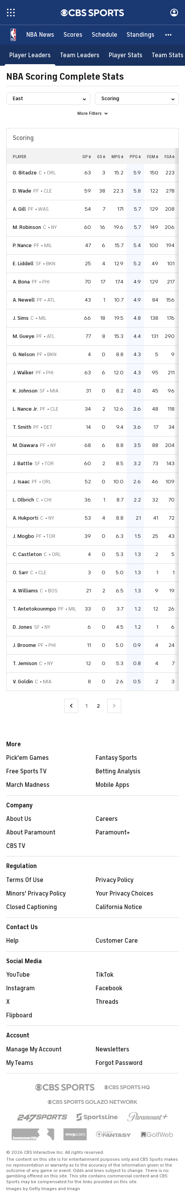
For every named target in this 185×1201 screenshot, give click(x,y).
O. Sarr (20, 572)
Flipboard (19, 1015)
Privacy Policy (115, 880)
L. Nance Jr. (25, 409)
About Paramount (30, 832)
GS (101, 156)
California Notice (119, 907)
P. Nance (22, 245)
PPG (135, 156)
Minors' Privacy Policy (36, 893)
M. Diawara (25, 445)
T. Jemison (25, 663)
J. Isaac (21, 481)
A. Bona (21, 281)
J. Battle (23, 463)
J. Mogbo (23, 536)
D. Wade (22, 191)
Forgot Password (119, 1063)
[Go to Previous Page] (71, 706)
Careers (107, 819)
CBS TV (16, 846)
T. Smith (22, 427)
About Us (18, 819)
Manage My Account (34, 1049)
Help (12, 941)
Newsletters (112, 1049)
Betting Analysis (118, 771)
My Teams (19, 1063)
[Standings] (140, 34)
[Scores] (73, 34)
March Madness (28, 785)
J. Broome (24, 645)
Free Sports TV (26, 771)
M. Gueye (23, 336)
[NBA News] (40, 34)
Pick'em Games (27, 758)
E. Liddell (23, 263)
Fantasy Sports (116, 758)
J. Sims (21, 318)
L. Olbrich (23, 499)
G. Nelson (24, 354)
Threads (107, 1002)
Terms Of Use (24, 880)
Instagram (20, 988)
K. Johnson (25, 390)
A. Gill (19, 209)
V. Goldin (23, 681)
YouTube (18, 975)
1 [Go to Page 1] (86, 706)
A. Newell (24, 300)
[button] (168, 34)
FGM (152, 156)
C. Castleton (27, 554)
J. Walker (23, 372)
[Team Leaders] (79, 55)
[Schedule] (104, 34)
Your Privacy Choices (124, 893)
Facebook (109, 988)
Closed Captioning (31, 907)
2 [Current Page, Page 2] (98, 706)
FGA (169, 156)
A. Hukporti (25, 518)
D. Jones (22, 627)
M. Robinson (27, 227)
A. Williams (25, 590)
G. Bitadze (25, 172)
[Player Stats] (125, 55)
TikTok (104, 975)
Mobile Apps (112, 785)
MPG (117, 156)
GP (86, 156)
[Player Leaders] (30, 55)
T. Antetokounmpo (34, 609)
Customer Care (117, 941)
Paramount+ (113, 832)
